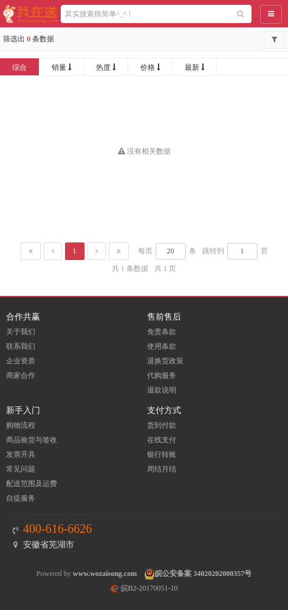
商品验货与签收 (31, 440)
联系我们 (20, 346)
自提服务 (20, 498)
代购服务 (161, 375)
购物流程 (20, 425)
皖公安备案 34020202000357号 (203, 573)
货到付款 (161, 425)
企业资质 (20, 361)
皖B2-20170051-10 (144, 588)
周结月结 (161, 469)
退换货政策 (165, 361)
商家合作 (20, 375)
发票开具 (20, 454)
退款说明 (161, 390)
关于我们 (20, 331)
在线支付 (161, 440)
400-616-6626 (57, 528)
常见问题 (20, 469)
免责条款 (161, 331)
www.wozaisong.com (105, 573)
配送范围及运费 (31, 483)
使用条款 (161, 346)
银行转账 (161, 454)
